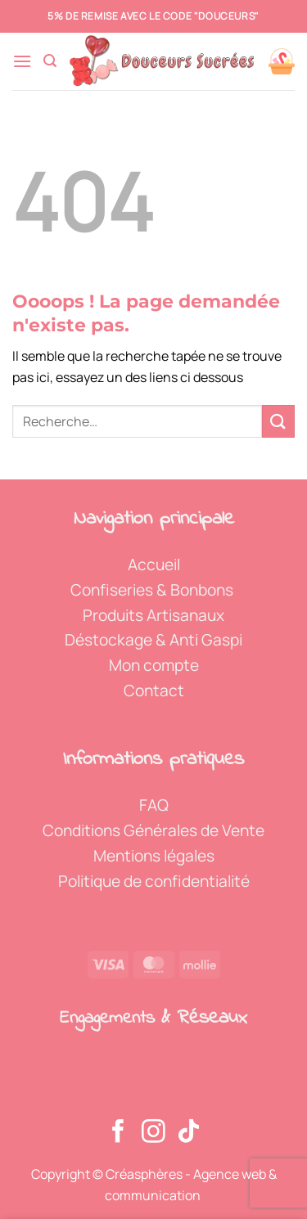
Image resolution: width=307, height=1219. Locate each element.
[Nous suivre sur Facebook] (118, 1133)
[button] (22, 61)
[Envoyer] (278, 421)
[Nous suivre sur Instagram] (153, 1133)
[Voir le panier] (282, 61)
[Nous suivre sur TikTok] (189, 1133)
